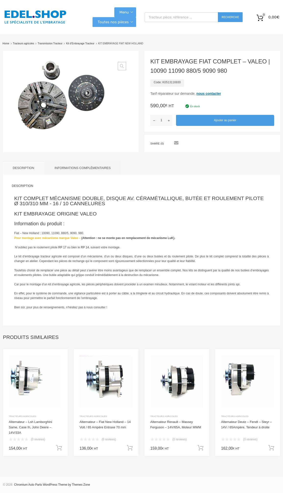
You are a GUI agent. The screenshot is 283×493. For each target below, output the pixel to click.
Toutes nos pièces (113, 22)
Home (5, 43)
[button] (122, 66)
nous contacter (208, 94)
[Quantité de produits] (161, 120)
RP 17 (62, 247)
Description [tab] (23, 168)
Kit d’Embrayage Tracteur (80, 43)
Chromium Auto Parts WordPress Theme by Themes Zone (52, 484)
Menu (124, 12)
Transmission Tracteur (50, 43)
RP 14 (85, 247)
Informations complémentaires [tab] (83, 168)
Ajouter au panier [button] (59, 448)
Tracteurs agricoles (23, 43)
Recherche (230, 17)
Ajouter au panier (225, 120)
